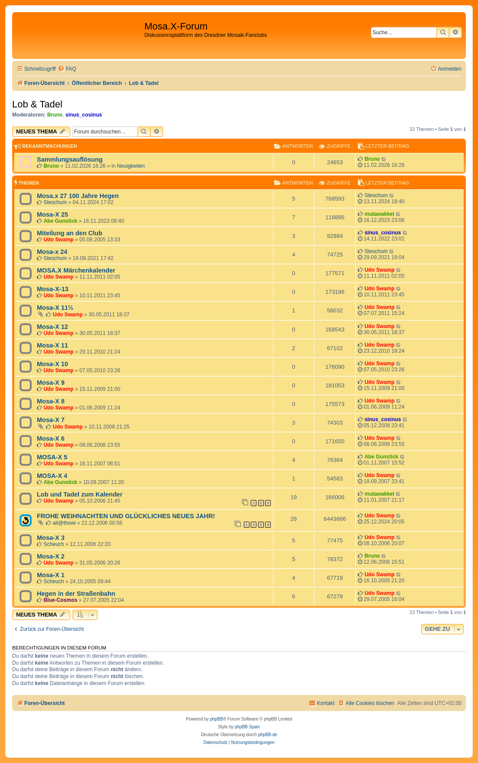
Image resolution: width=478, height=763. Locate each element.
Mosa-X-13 (53, 289)
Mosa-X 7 (51, 419)
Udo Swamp (58, 240)
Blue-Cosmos (60, 600)
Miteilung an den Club (69, 233)
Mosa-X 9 (51, 382)
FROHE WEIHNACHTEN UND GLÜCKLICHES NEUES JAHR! (126, 516)
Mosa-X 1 (51, 574)
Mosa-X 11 (52, 345)
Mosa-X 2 (51, 556)
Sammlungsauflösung (70, 159)
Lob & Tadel (37, 104)
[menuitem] (67, 69)
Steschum (55, 202)
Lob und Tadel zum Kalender (79, 494)
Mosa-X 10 (52, 363)
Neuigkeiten (131, 166)
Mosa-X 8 (51, 401)
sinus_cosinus (83, 115)
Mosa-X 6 (51, 438)
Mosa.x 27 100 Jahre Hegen (78, 195)
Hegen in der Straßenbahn (76, 593)
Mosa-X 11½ (55, 307)
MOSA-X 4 (52, 475)
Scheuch (53, 544)
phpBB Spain (247, 726)
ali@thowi (64, 523)
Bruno (55, 115)
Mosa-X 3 (51, 537)
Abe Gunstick (60, 221)
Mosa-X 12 (52, 326)
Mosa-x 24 (52, 251)
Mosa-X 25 (52, 214)
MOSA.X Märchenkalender (76, 270)
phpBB (216, 719)
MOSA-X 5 (52, 457)
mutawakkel (379, 214)
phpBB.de (267, 734)
